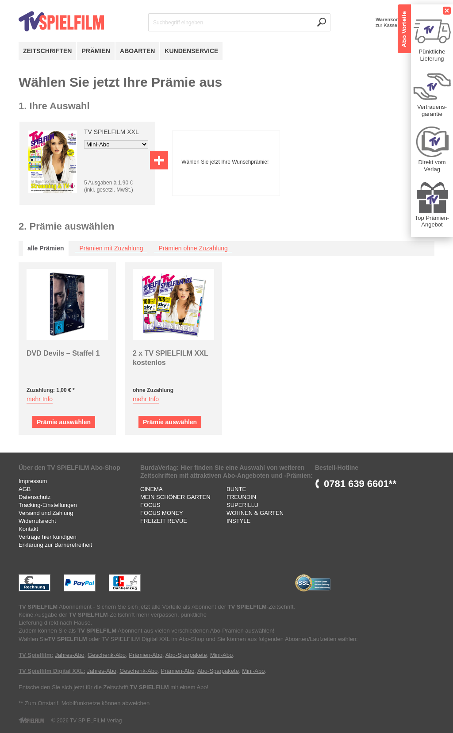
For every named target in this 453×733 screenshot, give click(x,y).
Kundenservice (191, 50)
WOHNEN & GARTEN (255, 513)
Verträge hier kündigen (48, 536)
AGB (25, 489)
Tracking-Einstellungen (48, 505)
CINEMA (151, 489)
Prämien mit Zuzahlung (111, 248)
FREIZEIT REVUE (163, 521)
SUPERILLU (242, 505)
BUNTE (236, 489)
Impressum (33, 481)
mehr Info (40, 399)
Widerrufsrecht (37, 521)
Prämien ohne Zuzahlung (192, 248)
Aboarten (137, 50)
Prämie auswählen (64, 422)
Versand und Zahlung (46, 513)
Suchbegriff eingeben (178, 22)
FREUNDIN (241, 497)
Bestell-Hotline (336, 467)
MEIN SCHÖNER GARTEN (175, 497)
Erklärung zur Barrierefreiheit (55, 544)
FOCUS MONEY (161, 513)
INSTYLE (238, 521)
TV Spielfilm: (36, 655)
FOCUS (150, 505)
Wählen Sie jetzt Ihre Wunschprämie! (225, 162)
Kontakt (28, 529)
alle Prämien (45, 248)
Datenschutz (34, 497)
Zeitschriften (47, 50)
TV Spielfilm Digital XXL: (52, 671)
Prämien (95, 50)
